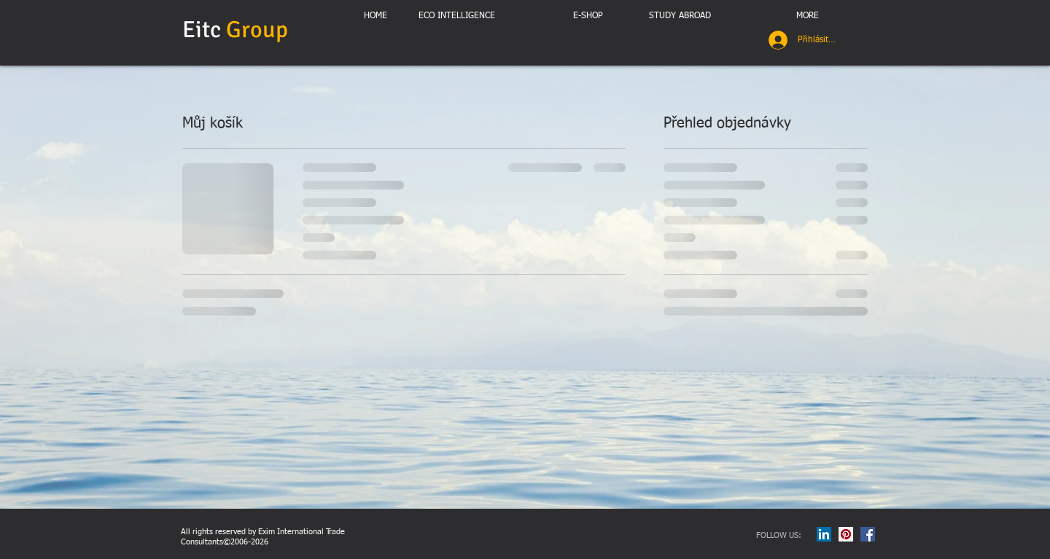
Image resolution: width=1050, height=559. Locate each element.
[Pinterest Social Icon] (846, 534)
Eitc (237, 29)
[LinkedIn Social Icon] (824, 534)
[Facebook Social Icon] (867, 534)
